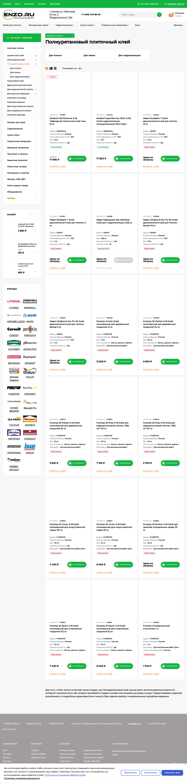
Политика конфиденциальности (22, 778)
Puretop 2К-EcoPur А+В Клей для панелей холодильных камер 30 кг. (160, 527)
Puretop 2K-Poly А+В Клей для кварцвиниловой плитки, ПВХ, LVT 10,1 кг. (112, 426)
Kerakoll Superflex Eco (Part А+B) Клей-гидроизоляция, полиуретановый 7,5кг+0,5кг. (113, 121)
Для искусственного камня (20, 106)
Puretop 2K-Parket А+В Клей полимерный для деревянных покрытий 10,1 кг (159, 324)
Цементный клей (15, 55)
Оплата (42, 4)
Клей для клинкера (16, 98)
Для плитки (15, 68)
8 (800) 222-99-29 (33, 724)
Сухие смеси (65, 761)
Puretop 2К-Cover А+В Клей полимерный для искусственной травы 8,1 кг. (114, 527)
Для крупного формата (18, 93)
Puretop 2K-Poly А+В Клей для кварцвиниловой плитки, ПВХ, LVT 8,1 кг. (159, 426)
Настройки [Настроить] (130, 772)
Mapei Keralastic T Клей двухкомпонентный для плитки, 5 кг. (68, 223)
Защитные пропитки (93, 750)
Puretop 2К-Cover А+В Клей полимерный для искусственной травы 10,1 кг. (67, 527)
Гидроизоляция (66, 757)
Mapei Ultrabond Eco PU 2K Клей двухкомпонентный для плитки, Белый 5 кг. (67, 324)
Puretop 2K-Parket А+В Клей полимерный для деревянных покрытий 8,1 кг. (66, 426)
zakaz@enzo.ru (134, 724)
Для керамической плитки (20, 89)
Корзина (35, 750)
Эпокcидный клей (16, 60)
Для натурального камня (19, 110)
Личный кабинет (38, 754)
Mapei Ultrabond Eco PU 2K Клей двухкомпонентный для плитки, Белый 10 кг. (160, 223)
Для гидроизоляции (20, 77)
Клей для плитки (66, 750)
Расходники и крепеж (93, 757)
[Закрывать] (185, 764)
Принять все (172, 772)
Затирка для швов (67, 754)
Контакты (29, 4)
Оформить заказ (38, 757)
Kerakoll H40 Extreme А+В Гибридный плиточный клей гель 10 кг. (68, 121)
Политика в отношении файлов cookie (64, 775)
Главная (7, 4)
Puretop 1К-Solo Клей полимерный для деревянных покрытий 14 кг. (112, 324)
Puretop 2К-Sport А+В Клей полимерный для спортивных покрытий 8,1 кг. (112, 629)
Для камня (15, 72)
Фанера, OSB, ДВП (92, 761)
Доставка (55, 4)
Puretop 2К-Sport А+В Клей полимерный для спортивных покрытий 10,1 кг (66, 629)
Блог (17, 4)
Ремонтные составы (93, 754)
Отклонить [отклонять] (150, 772)
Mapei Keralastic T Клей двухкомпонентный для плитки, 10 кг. (160, 121)
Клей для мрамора (16, 115)
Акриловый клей (15, 81)
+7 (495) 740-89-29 (90, 14)
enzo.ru (142, 751)
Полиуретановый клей (18, 64)
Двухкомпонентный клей (19, 85)
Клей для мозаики (16, 102)
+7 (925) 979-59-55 (56, 724)
